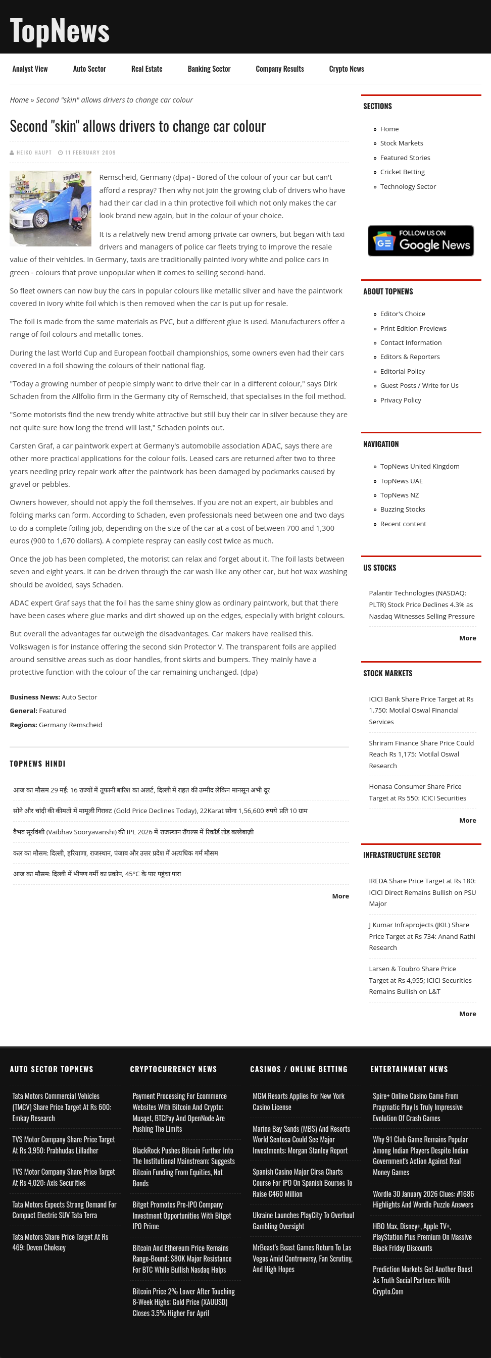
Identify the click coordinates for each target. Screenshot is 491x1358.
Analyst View (29, 68)
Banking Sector (209, 68)
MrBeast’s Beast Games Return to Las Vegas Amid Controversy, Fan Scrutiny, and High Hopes (303, 1258)
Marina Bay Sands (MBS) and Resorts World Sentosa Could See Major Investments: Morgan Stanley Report (301, 1139)
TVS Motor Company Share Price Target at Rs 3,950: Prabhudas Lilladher (63, 1144)
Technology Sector (408, 186)
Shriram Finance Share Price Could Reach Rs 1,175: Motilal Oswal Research (421, 754)
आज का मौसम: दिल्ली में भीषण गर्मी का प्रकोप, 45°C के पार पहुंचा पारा (97, 873)
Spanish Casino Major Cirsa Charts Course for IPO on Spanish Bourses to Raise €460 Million (302, 1182)
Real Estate (147, 68)
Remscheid (86, 724)
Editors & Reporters (410, 356)
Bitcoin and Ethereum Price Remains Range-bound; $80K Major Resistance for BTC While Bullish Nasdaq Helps (181, 1258)
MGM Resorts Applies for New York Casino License (299, 1101)
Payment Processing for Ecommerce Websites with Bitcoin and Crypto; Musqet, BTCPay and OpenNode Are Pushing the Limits (179, 1112)
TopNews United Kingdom (420, 466)
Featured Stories (405, 157)
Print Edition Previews (413, 328)
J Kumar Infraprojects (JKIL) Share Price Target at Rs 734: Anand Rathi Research (422, 936)
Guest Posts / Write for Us (419, 385)
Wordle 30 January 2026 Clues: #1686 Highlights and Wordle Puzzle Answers (423, 1199)
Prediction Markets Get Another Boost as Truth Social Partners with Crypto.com (422, 1280)
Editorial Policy (402, 371)
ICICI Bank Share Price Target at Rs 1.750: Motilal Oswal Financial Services (421, 710)
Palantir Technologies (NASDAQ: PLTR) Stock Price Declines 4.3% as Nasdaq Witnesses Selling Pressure (422, 604)
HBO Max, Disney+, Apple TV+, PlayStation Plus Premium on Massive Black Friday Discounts (422, 1237)
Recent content (403, 523)
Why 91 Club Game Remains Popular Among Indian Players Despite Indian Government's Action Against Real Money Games (420, 1155)
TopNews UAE (401, 480)
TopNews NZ (399, 494)
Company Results (280, 68)
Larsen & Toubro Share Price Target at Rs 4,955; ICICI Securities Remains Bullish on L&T (420, 980)
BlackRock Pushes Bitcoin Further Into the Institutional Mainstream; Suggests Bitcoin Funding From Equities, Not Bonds (183, 1166)
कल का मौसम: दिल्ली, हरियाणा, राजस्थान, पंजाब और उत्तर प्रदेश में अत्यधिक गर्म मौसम (115, 853)
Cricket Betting (402, 171)
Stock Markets (401, 142)
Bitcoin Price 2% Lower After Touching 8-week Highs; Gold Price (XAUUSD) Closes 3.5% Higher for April (183, 1302)
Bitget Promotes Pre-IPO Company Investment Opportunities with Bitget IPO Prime (181, 1215)
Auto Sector (89, 68)
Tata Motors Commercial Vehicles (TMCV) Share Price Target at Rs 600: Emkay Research (61, 1106)
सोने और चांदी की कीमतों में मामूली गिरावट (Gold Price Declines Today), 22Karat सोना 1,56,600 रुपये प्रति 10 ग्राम (160, 810)
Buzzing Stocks (402, 509)
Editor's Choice (402, 313)
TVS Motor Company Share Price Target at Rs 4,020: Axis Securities (63, 1177)
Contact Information (411, 342)
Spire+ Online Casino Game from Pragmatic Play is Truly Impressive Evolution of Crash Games (418, 1106)
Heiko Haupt (34, 152)
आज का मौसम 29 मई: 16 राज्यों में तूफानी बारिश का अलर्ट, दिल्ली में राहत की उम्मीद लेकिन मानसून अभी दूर (141, 789)
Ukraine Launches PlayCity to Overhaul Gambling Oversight (303, 1220)
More (341, 895)
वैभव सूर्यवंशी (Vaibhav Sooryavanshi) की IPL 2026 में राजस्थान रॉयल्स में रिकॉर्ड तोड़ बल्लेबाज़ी (133, 831)
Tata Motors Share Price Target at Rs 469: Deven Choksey (60, 1242)
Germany (53, 724)
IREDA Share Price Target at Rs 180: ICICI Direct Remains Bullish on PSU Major (422, 892)
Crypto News (346, 68)
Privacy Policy (400, 400)
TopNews (60, 29)
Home (19, 100)
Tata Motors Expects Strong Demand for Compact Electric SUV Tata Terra (64, 1210)
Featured (52, 710)
